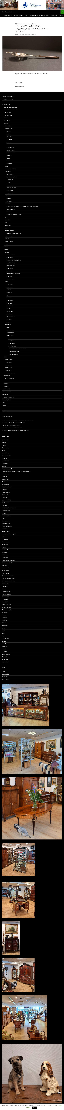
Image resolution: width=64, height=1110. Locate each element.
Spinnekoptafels (10, 316)
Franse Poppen (8, 362)
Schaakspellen (8, 115)
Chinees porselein (9, 230)
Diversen (6, 117)
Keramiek (6, 228)
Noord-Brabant (10, 147)
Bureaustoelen (11, 340)
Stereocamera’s (10, 190)
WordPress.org (5, 679)
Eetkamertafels (5, 479)
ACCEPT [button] (34, 1107)
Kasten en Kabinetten (10, 254)
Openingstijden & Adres (44, 15)
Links (26, 15)
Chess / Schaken (7, 112)
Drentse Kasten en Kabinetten (14, 260)
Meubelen (6, 249)
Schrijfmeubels (8, 287)
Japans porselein (9, 236)
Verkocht (6, 386)
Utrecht (9, 158)
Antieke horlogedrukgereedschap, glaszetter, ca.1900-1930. (15, 430)
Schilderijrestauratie (9, 397)
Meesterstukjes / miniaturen (13, 273)
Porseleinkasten (11, 279)
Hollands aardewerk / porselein (13, 233)
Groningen (9, 142)
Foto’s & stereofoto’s (12, 177)
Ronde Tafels (10, 311)
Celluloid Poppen (11, 373)
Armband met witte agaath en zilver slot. (11, 425)
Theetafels (9, 319)
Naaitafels (9, 303)
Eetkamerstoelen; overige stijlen (17, 348)
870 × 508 (28, 34)
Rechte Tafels (10, 308)
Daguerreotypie (10, 174)
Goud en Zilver (8, 203)
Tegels (6, 244)
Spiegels (4, 622)
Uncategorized (5, 638)
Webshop (61, 15)
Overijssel (9, 155)
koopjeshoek (7, 389)
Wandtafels (9, 322)
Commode (4, 458)
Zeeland (8, 160)
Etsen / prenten (7, 120)
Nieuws (4, 405)
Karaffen (9, 198)
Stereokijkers (10, 193)
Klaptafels (9, 297)
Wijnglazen (9, 201)
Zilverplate (7, 220)
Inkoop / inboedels (6, 399)
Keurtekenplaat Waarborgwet (14, 214)
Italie (9, 182)
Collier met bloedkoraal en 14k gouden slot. (12, 427)
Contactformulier (8, 15)
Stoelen (8, 338)
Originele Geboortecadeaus (10, 107)
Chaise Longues (10, 330)
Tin (6, 222)
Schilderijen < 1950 (9, 378)
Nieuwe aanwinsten (33, 15)
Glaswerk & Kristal (9, 195)
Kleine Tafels (10, 300)
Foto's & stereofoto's (6, 487)
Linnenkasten (5, 557)
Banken (8, 327)
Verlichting (4, 646)
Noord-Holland (10, 150)
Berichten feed (5, 674)
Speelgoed (6, 383)
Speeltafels (4, 620)
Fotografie (8, 171)
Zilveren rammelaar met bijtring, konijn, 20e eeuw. (13, 422)
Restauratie (5, 394)
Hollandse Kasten (11, 262)
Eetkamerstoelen (12, 346)
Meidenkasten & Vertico (7, 562)
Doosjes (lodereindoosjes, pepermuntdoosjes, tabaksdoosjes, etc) (22, 206)
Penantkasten (10, 276)
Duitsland (10, 179)
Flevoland (9, 134)
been (6, 217)
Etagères (7, 252)
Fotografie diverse (11, 187)
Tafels (6, 295)
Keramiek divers (9, 241)
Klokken (6, 246)
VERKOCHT (34, 34)
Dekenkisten (9, 284)
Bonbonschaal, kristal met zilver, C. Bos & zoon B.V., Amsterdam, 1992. (18, 420)
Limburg (9, 144)
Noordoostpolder (11, 152)
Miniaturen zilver (11, 209)
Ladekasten (9, 271)
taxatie (3, 630)
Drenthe (9, 131)
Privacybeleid (54, 15)
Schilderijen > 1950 (9, 381)
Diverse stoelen (10, 332)
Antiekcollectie (6, 104)
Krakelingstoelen (13, 354)
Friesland (9, 136)
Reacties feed (5, 676)
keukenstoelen (11, 343)
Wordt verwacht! (6, 391)
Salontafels (9, 313)
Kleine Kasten (10, 268)
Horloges (6, 123)
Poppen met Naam (9, 367)
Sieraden (9, 211)
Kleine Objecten (7, 126)
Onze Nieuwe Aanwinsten (8, 96)
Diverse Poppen (8, 370)
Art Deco (7, 238)
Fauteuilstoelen (10, 335)
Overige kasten (5, 583)
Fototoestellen (10, 185)
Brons (6, 166)
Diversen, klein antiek (10, 169)
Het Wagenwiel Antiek (8, 12)
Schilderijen (7, 375)
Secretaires (9, 292)
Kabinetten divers (11, 265)
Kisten (6, 281)
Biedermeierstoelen (14, 351)
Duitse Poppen (8, 365)
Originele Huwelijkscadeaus (10, 109)
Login (3, 671)
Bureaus (9, 289)
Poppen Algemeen (9, 359)
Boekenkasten (10, 257)
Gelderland (9, 139)
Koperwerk (8, 225)
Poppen (5, 356)
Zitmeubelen (8, 324)
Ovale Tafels (9, 305)
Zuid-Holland (10, 163)
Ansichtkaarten (9, 128)
